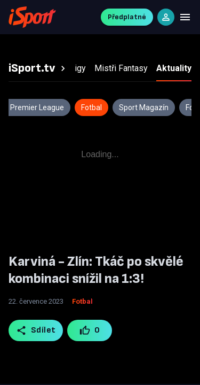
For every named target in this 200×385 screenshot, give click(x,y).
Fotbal (82, 301)
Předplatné (127, 16)
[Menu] (185, 17)
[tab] (38, 68)
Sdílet (36, 330)
